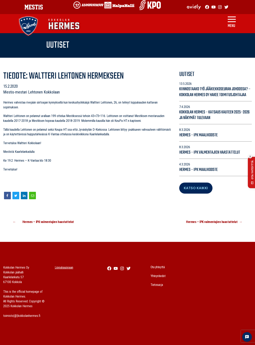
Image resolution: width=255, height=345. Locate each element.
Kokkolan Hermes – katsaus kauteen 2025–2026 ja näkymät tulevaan (214, 115)
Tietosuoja (157, 285)
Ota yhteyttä (158, 267)
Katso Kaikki (196, 188)
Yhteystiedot (158, 276)
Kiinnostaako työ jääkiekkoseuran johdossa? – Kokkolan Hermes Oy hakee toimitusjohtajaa (214, 92)
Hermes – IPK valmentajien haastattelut (209, 152)
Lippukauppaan (64, 267)
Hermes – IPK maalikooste (198, 135)
